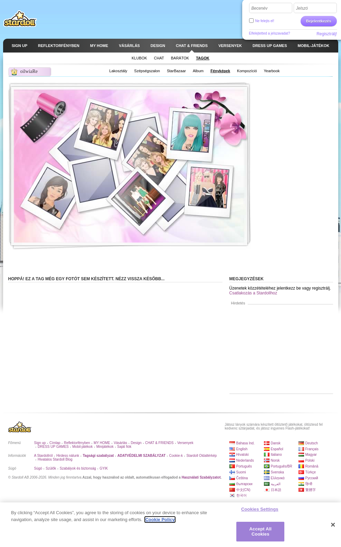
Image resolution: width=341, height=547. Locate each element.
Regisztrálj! (326, 33)
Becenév (260, 8)
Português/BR (281, 466)
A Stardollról (43, 456)
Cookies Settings (259, 509)
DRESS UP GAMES (53, 447)
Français (312, 449)
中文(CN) (243, 490)
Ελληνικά (278, 478)
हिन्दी (308, 484)
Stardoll (20, 18)
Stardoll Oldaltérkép (201, 456)
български (244, 484)
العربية (276, 484)
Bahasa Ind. (245, 443)
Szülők (51, 468)
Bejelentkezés (318, 21)
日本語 (276, 490)
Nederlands (245, 460)
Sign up (40, 443)
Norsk (275, 460)
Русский (311, 478)
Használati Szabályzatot (201, 477)
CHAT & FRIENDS (159, 443)
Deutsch (311, 443)
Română (312, 466)
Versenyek (185, 443)
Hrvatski (242, 454)
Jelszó (302, 8)
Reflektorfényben (77, 443)
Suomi (241, 472)
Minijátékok (105, 447)
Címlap (54, 443)
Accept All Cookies (260, 531)
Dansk (276, 443)
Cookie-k (176, 456)
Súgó (38, 468)
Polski (310, 460)
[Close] (333, 525)
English (242, 449)
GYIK (104, 468)
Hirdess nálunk (67, 456)
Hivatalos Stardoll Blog (55, 459)
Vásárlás (120, 443)
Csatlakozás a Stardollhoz (253, 293)
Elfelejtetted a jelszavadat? (269, 33)
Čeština (242, 478)
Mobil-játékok (82, 447)
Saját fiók (124, 447)
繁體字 (310, 490)
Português (244, 466)
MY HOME (102, 443)
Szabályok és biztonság (78, 468)
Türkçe (310, 472)
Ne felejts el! (264, 21)
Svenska (277, 472)
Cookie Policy (159, 519)
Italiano (276, 454)
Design (136, 443)
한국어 (241, 495)
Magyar (311, 454)
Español (277, 449)
